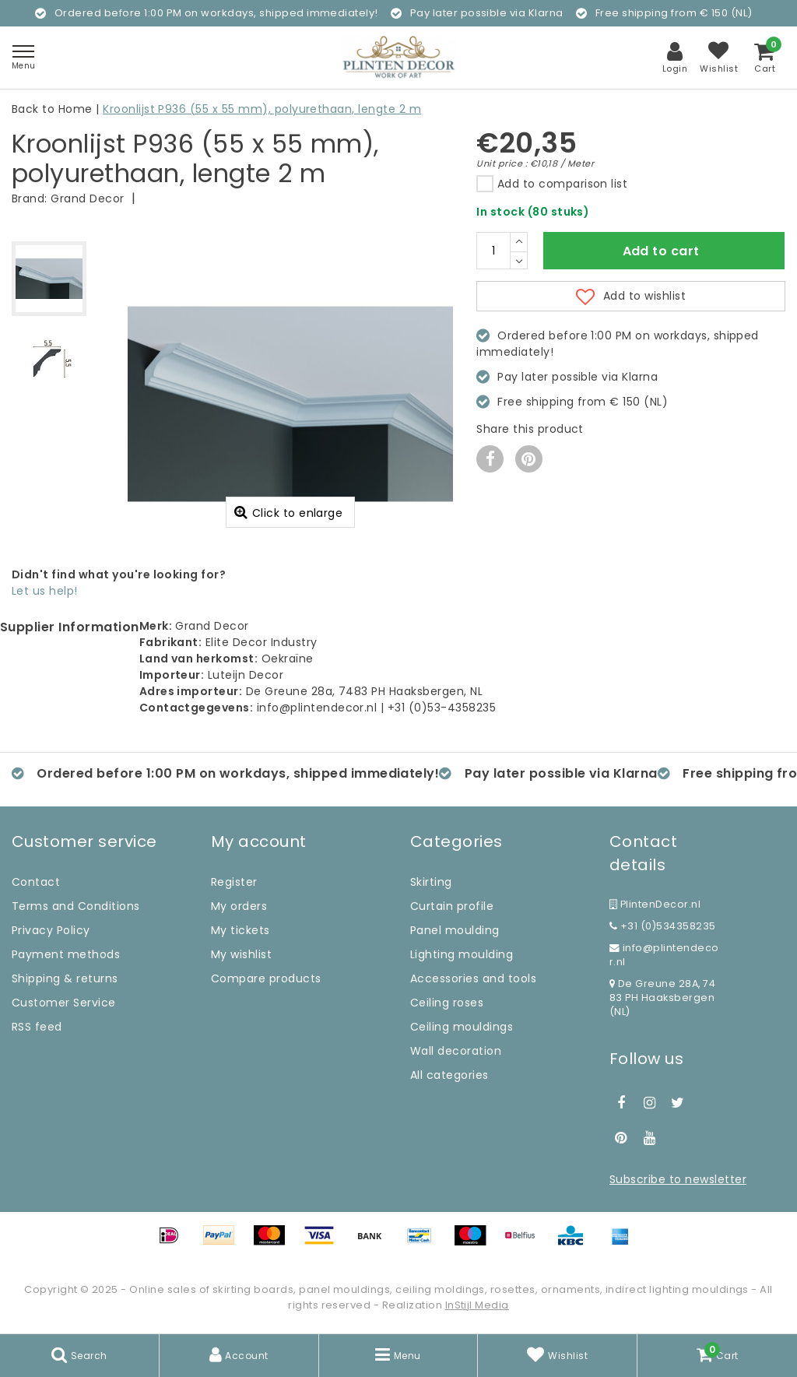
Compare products (266, 978)
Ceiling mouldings (461, 1027)
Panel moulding (455, 930)
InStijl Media (477, 1305)
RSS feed (37, 1027)
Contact (36, 882)
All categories (449, 1075)
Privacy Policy (51, 930)
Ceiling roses (446, 1002)
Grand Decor (87, 198)
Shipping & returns (65, 978)
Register (234, 882)
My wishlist (241, 954)
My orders (239, 906)
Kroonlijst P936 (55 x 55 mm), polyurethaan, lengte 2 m (262, 109)
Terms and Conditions (76, 906)
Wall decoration (455, 1051)
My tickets (240, 930)
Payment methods (66, 954)
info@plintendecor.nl (664, 954)
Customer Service (64, 1002)
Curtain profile (451, 906)
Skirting (431, 882)
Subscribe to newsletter (677, 1179)
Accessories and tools (473, 978)
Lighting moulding (461, 954)
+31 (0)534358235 (662, 926)
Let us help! (45, 591)
